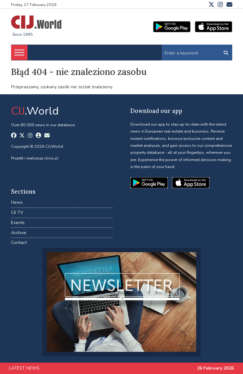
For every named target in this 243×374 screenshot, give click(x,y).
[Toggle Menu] (19, 53)
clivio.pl (51, 158)
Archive (18, 233)
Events (18, 223)
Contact (19, 243)
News (17, 202)
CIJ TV (17, 212)
